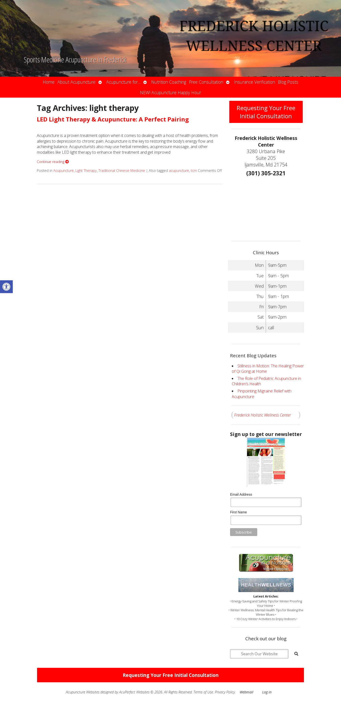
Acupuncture (63, 170)
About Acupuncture (76, 82)
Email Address (241, 494)
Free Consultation (206, 82)
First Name (238, 512)
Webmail (246, 692)
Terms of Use (203, 692)
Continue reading (53, 161)
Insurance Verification (254, 82)
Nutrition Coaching (168, 82)
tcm (194, 170)
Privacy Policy (225, 692)
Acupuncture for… (123, 82)
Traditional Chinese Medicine (121, 170)
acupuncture (179, 170)
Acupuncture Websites (82, 692)
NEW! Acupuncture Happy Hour (170, 92)
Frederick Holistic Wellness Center (262, 415)
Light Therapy (86, 170)
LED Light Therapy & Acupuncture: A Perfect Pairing (113, 119)
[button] (6, 286)
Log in (267, 692)
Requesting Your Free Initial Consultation (266, 112)
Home (49, 82)
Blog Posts (288, 82)
